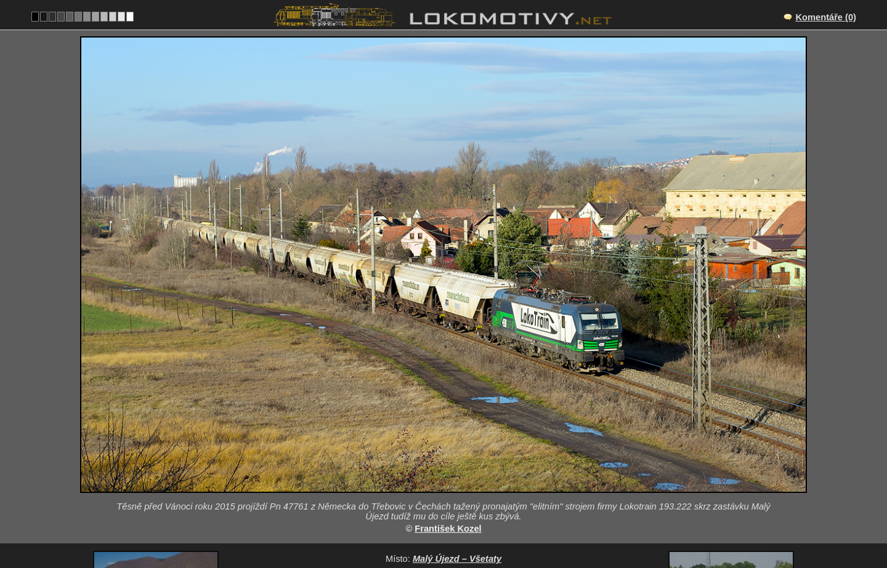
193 (479, 523)
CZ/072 (454, 472)
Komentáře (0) (825, 17)
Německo (436, 523)
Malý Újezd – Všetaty (457, 459)
